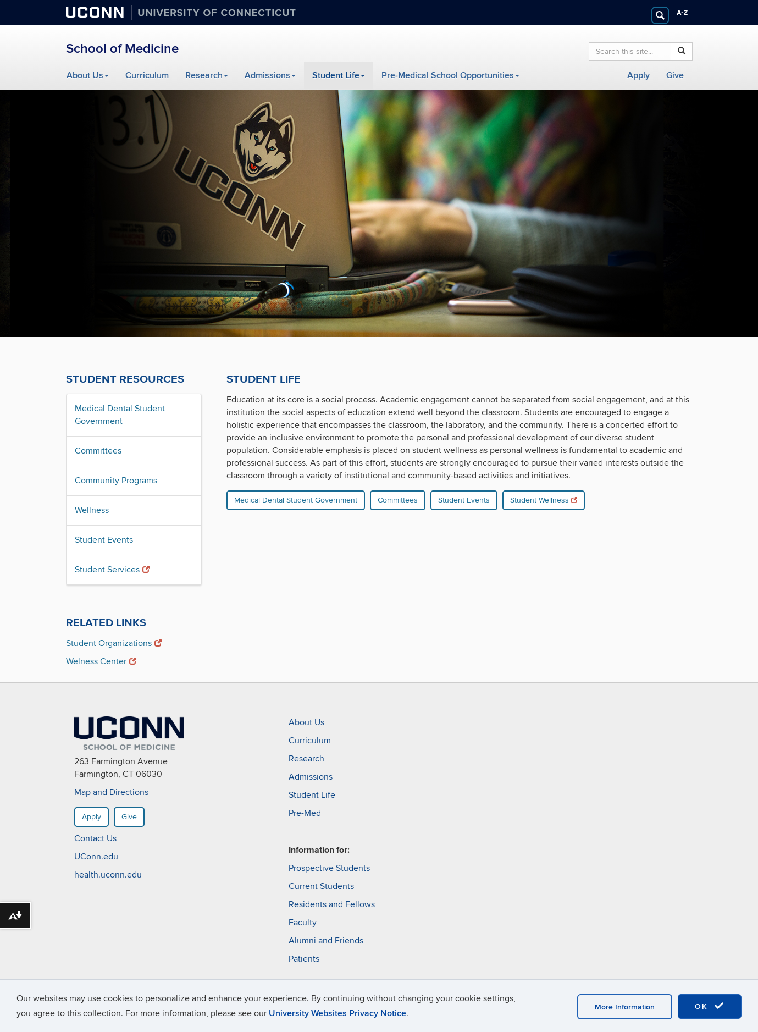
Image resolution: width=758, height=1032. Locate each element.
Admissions (270, 75)
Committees (98, 450)
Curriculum (147, 75)
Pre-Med (305, 813)
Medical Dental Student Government (120, 415)
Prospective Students (329, 868)
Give (675, 75)
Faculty (303, 922)
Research (206, 75)
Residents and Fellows (332, 904)
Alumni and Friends (326, 940)
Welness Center (101, 661)
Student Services (112, 569)
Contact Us (95, 839)
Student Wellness (543, 500)
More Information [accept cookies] (625, 1007)
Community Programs (116, 480)
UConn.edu (96, 857)
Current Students (321, 886)
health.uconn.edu (108, 875)
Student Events (104, 539)
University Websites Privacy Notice (337, 1013)
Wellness (92, 510)
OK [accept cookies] (709, 1006)
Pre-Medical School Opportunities (450, 75)
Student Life (338, 75)
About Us (88, 75)
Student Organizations (114, 643)
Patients (304, 958)
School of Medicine (122, 49)
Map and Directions (111, 792)
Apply (638, 75)
